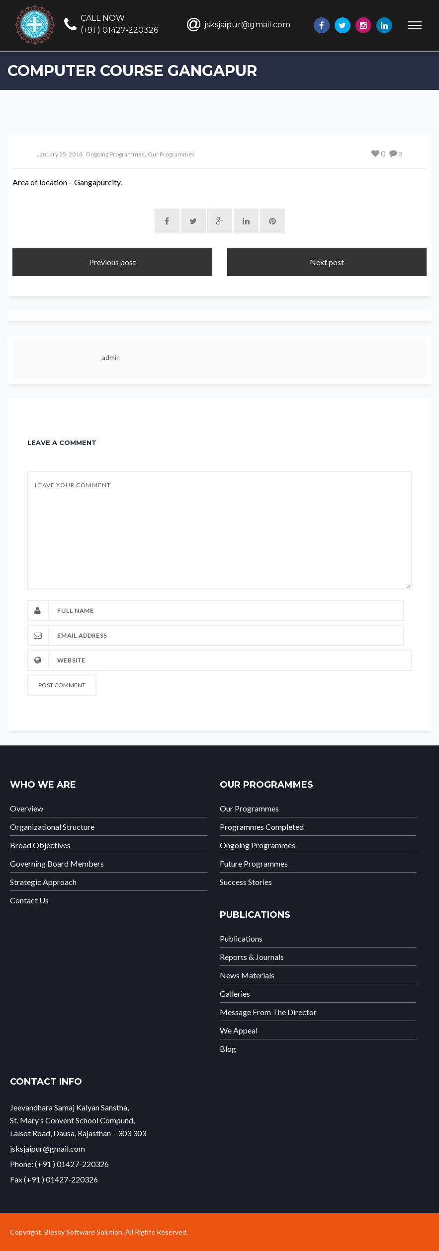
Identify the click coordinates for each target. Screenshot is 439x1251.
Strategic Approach (43, 882)
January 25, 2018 (60, 154)
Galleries (235, 993)
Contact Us (29, 900)
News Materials (247, 975)
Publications (241, 938)
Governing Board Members (57, 863)
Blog (228, 1048)
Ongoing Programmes (115, 154)
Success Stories (246, 882)
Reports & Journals (252, 957)
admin (111, 358)
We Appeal (239, 1030)
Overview (26, 808)
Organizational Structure (52, 826)
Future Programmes (254, 863)
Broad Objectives (40, 845)
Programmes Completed (262, 826)
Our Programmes (171, 154)
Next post (327, 262)
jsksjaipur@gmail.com (247, 24)
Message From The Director (268, 1012)
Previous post (112, 262)
